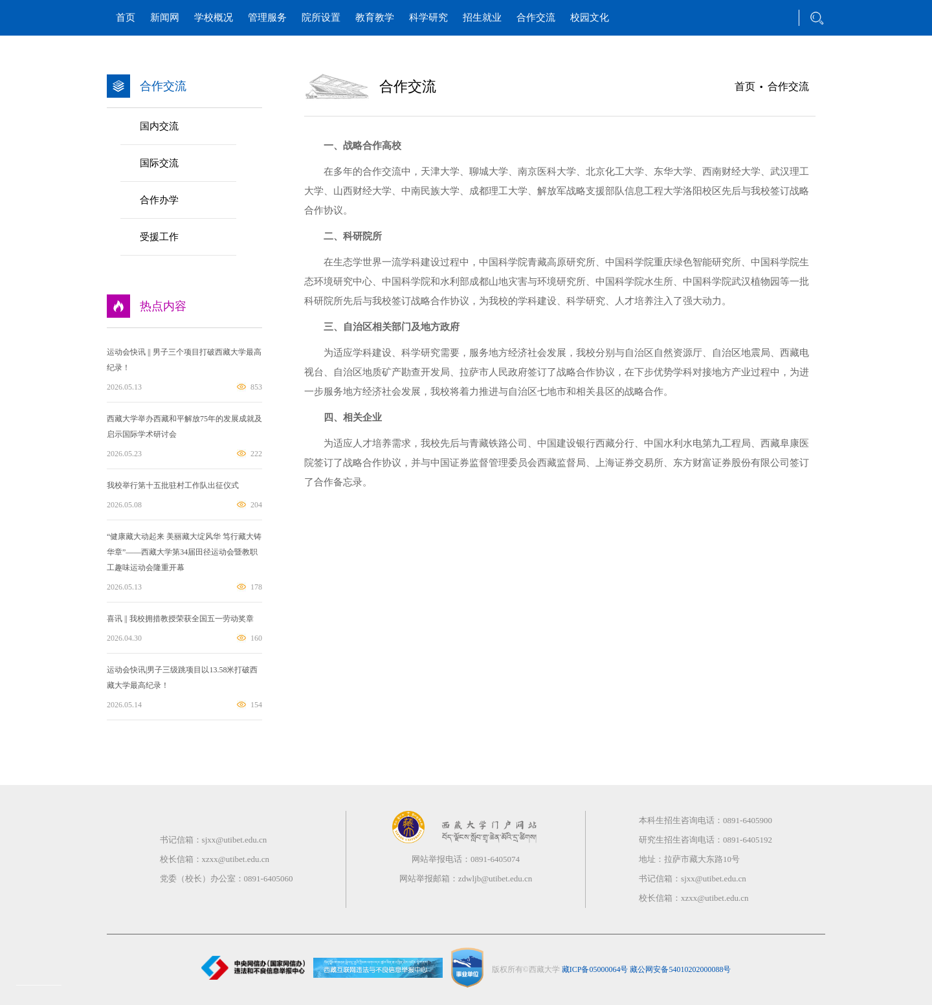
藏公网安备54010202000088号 (680, 968)
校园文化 (589, 17)
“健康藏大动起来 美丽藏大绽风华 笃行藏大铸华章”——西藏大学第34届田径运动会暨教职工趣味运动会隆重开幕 (184, 552)
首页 (125, 17)
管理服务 (267, 17)
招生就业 (482, 17)
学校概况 (213, 17)
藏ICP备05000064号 (595, 968)
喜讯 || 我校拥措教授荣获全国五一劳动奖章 (180, 618)
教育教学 (374, 17)
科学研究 (428, 17)
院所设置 (321, 17)
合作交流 (535, 17)
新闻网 (164, 17)
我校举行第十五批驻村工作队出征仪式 (173, 485)
